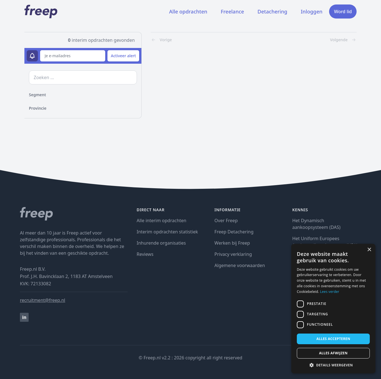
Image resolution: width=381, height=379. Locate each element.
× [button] (369, 250)
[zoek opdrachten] (83, 77)
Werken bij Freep (232, 243)
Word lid (343, 11)
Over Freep (226, 220)
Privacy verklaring (233, 254)
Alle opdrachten (188, 11)
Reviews (145, 254)
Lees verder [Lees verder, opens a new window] (329, 291)
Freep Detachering (233, 232)
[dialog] (333, 308)
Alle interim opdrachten (161, 220)
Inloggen (311, 11)
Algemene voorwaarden (239, 265)
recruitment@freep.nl (42, 300)
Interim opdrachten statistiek (167, 232)
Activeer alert (123, 55)
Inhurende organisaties (161, 243)
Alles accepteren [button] (333, 338)
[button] (333, 365)
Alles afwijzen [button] (333, 353)
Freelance (232, 11)
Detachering (272, 11)
